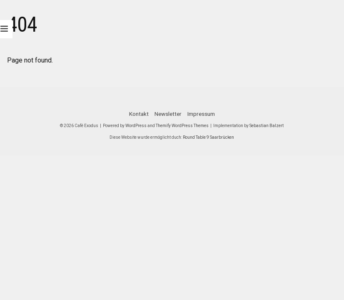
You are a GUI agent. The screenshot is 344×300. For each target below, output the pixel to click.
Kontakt (139, 113)
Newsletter (168, 113)
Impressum (201, 113)
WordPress (136, 125)
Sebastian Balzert (266, 125)
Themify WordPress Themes (182, 125)
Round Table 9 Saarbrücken (208, 137)
